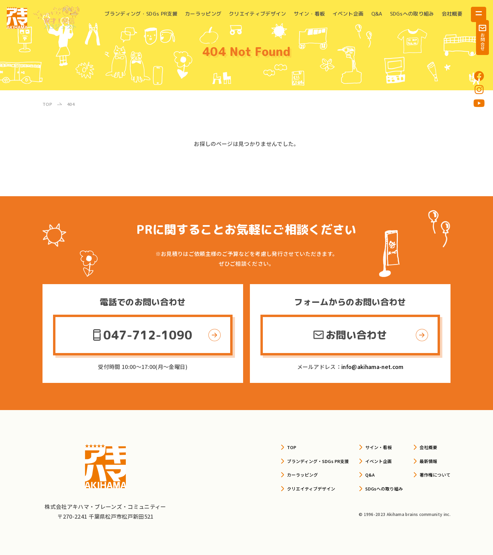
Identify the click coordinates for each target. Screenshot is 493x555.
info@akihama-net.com (372, 367)
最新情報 (423, 460)
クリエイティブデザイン (257, 13)
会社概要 (452, 13)
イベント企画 (348, 13)
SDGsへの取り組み (412, 13)
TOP (258, 447)
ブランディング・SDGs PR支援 (140, 13)
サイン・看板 (309, 13)
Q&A (376, 13)
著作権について (431, 474)
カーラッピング (203, 13)
